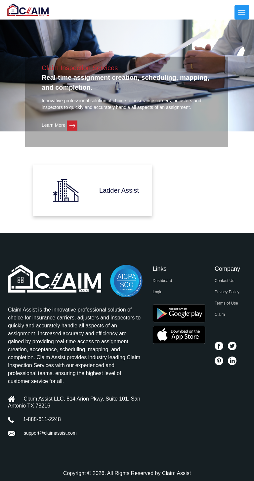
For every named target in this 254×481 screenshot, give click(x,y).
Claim (220, 314)
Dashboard (162, 280)
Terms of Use (226, 303)
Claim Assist (176, 473)
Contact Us (224, 280)
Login (157, 292)
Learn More (59, 125)
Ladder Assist (119, 190)
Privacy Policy (227, 292)
